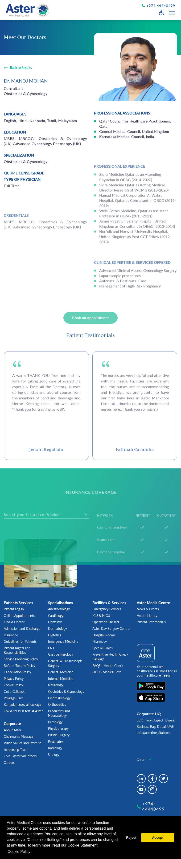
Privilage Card (13, 698)
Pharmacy (99, 641)
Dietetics (54, 635)
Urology (53, 755)
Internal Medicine (60, 679)
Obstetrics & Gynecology (66, 692)
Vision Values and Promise (22, 743)
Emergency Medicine (63, 641)
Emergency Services (106, 609)
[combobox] (145, 760)
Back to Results (21, 68)
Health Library (147, 616)
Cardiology (55, 616)
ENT (51, 648)
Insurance (11, 635)
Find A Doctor (14, 622)
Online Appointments (19, 616)
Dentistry (55, 622)
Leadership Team (16, 750)
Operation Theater (105, 622)
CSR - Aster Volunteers (20, 756)
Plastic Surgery (59, 735)
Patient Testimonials (151, 622)
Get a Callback (14, 692)
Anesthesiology (59, 609)
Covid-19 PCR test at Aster (23, 711)
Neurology (55, 685)
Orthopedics (57, 704)
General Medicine (60, 672)
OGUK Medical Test (106, 672)
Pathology (55, 722)
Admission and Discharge (22, 628)
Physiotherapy (58, 728)
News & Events (148, 609)
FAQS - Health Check (107, 666)
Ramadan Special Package (22, 704)
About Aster (12, 730)
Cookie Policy (13, 685)
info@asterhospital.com (154, 733)
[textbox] (145, 759)
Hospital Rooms (103, 635)
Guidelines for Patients (20, 641)
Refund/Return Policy (19, 666)
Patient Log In (14, 609)
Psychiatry (55, 742)
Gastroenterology (60, 654)
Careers (9, 762)
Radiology (55, 748)
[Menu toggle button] (172, 13)
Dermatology (57, 628)
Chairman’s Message (18, 736)
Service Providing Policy (21, 659)
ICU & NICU (101, 616)
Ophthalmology (59, 698)
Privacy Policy (14, 679)
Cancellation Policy (17, 672)
